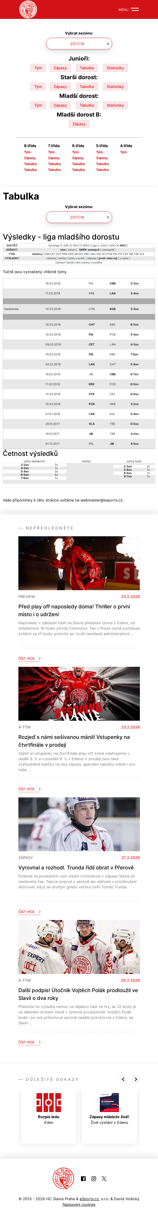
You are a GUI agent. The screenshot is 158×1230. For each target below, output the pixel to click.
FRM (64, 254)
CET (52, 254)
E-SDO (74, 245)
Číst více (29, 658)
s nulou (124, 258)
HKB (70, 254)
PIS (120, 254)
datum (72, 249)
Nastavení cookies (79, 1204)
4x (56, 474)
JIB (76, 254)
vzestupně (107, 249)
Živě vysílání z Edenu (109, 1109)
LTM (98, 254)
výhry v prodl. (77, 258)
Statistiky (115, 67)
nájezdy (92, 258)
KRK (86, 254)
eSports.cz (89, 1198)
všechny (51, 258)
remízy (62, 258)
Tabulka (87, 67)
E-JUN (64, 245)
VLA (141, 254)
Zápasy (60, 67)
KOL (80, 254)
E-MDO (85, 245)
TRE (136, 254)
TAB (131, 254)
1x (56, 468)
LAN (92, 254)
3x (56, 471)
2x (56, 465)
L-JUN (101, 245)
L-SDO (111, 245)
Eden (48, 1109)
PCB (109, 254)
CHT (58, 254)
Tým (38, 67)
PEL (115, 254)
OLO (103, 254)
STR (125, 254)
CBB (46, 254)
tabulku (70, 262)
